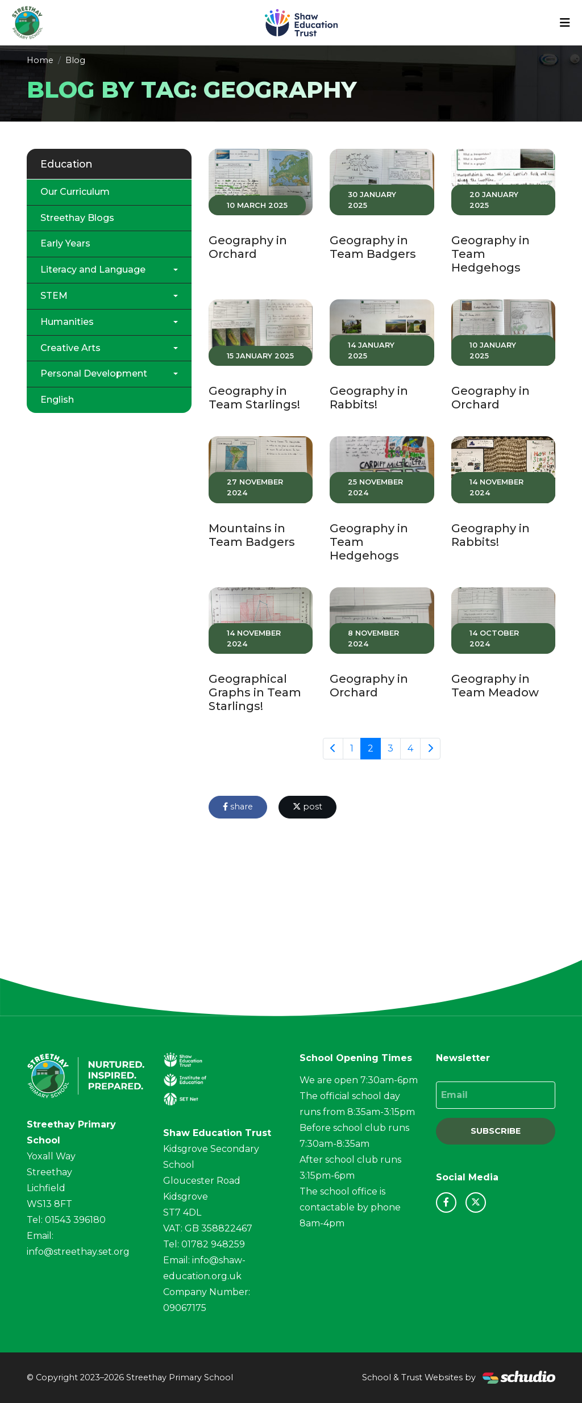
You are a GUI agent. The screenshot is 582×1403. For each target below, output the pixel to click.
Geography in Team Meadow (495, 685)
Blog (75, 60)
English (57, 399)
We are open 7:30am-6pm (359, 1080)
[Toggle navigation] (565, 22)
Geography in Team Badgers (373, 247)
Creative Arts (70, 348)
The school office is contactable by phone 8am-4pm (350, 1207)
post (307, 806)
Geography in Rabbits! (369, 397)
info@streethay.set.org (78, 1251)
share (238, 806)
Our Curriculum (75, 191)
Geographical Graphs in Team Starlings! (255, 692)
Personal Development (93, 373)
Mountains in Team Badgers (252, 535)
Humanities (67, 321)
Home (40, 60)
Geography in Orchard (248, 247)
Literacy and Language (93, 269)
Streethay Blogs (77, 217)
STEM (54, 295)
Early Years (65, 243)
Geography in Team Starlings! (254, 397)
